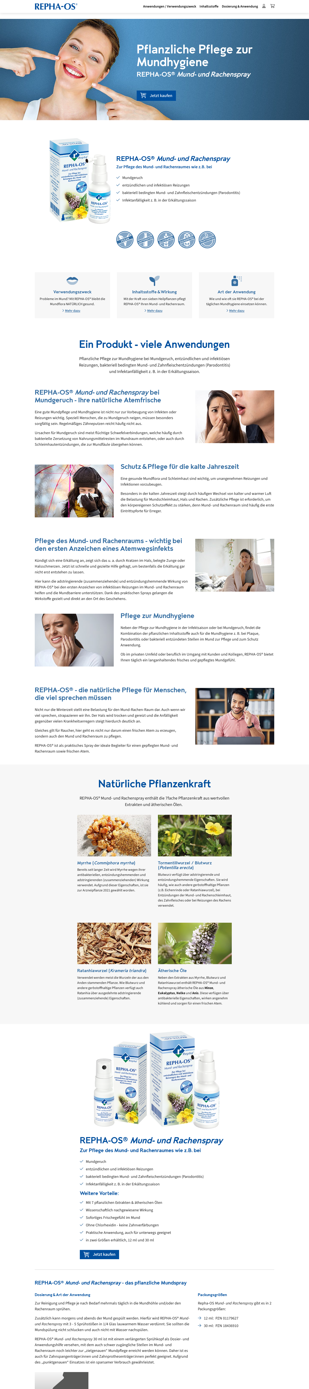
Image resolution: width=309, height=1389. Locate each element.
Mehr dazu (71, 310)
